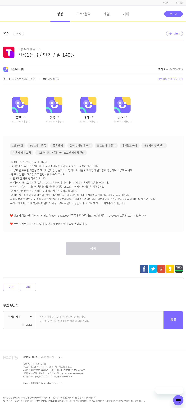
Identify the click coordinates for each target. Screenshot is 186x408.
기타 (126, 13)
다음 (28, 287)
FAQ (59, 357)
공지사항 (179, 2)
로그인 (173, 14)
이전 (11, 287)
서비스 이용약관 (47, 357)
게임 (106, 13)
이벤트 (166, 2)
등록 (173, 319)
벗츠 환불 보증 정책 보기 (170, 79)
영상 (60, 13)
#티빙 (18, 33)
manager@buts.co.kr (39, 376)
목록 (93, 248)
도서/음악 (83, 13)
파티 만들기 (174, 33)
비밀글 (29, 324)
